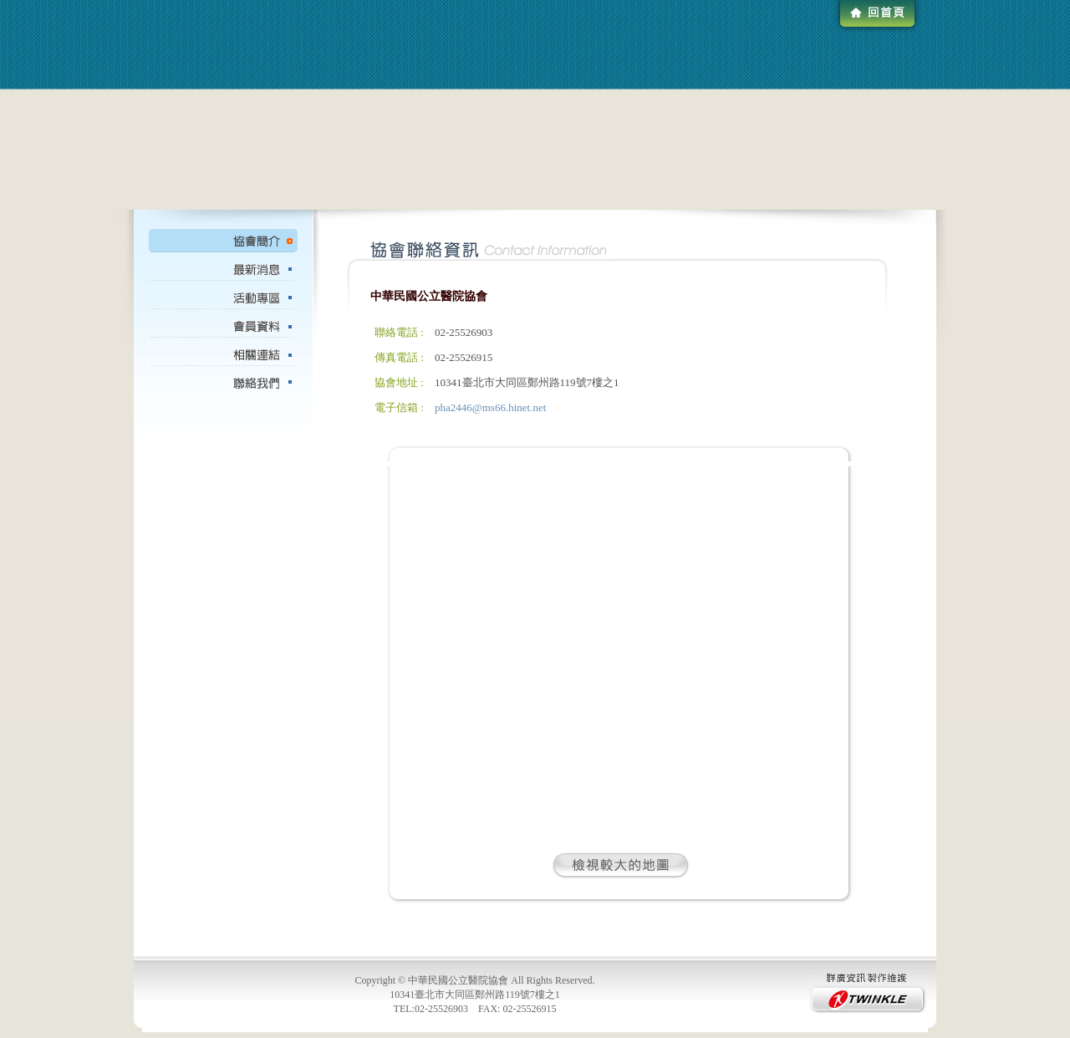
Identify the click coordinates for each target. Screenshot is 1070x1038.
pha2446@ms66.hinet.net (490, 407)
